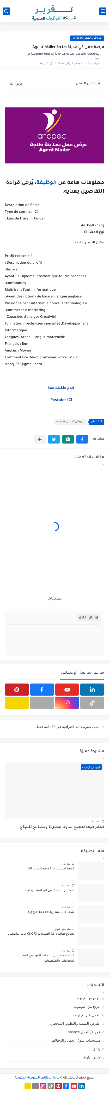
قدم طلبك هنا (61, 388)
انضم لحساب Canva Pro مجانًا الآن (50, 869)
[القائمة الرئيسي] (102, 11)
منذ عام (96, 821)
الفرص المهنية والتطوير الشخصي (75, 1023)
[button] (82, 439)
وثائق (96, 1049)
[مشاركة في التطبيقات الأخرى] (40, 439)
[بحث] (6, 11)
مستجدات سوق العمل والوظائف (75, 1040)
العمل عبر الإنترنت (86, 1015)
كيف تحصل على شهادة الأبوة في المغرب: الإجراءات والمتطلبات (45, 958)
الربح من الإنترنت (87, 998)
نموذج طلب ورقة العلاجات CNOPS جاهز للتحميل (41, 934)
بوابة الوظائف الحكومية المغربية (37, 1078)
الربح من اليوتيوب (87, 1006)
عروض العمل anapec (87, 38)
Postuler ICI (61, 400)
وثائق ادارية (91, 1057)
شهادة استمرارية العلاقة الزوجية (51, 912)
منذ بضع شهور (62, 929)
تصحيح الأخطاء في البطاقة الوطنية (49, 890)
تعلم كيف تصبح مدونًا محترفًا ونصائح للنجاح (62, 827)
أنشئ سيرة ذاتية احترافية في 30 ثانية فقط (68, 727)
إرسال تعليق (88, 617)
